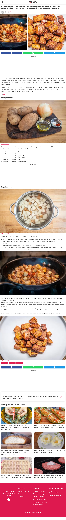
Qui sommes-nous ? (24, 491)
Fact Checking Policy (39, 491)
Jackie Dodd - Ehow (5, 144)
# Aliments (19, 363)
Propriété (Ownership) (39, 499)
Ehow (4, 94)
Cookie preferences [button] (55, 496)
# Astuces (5, 363)
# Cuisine (12, 363)
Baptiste (9, 11)
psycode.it (21, 497)
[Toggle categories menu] (2, 2)
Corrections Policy (38, 494)
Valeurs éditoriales (38, 497)
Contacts (21, 494)
